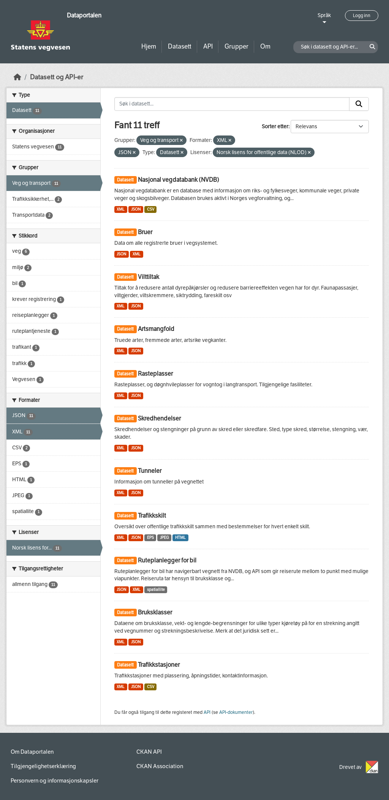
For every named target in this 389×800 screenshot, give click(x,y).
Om (265, 46)
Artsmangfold (156, 328)
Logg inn (361, 15)
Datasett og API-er (56, 77)
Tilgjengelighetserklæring (43, 766)
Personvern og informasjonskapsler (54, 780)
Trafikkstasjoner (159, 664)
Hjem (148, 46)
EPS (150, 537)
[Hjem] (17, 77)
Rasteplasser (155, 373)
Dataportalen (84, 15)
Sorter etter (275, 126)
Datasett (179, 46)
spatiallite (156, 589)
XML (121, 209)
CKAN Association (159, 766)
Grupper (236, 46)
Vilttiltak (148, 276)
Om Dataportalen (32, 751)
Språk (324, 15)
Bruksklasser (155, 612)
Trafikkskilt (152, 515)
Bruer (145, 232)
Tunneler (149, 470)
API (208, 46)
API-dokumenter (236, 712)
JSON (136, 209)
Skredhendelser (159, 418)
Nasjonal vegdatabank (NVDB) (178, 179)
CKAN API (149, 751)
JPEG (164, 537)
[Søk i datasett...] (232, 104)
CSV (150, 209)
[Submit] (359, 104)
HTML (180, 537)
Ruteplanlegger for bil (167, 560)
